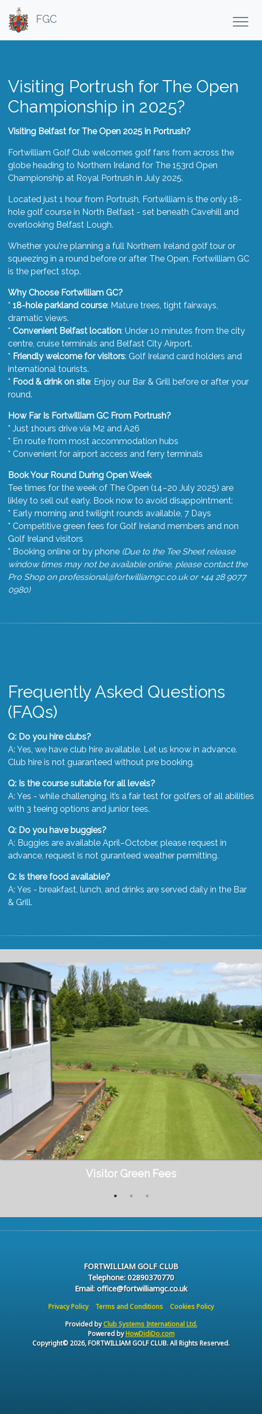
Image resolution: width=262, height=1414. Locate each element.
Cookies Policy (192, 1306)
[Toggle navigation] (240, 20)
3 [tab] (147, 1196)
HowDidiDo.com (150, 1333)
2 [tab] (131, 1196)
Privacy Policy (68, 1306)
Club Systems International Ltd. (150, 1324)
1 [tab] (115, 1196)
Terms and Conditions (129, 1306)
